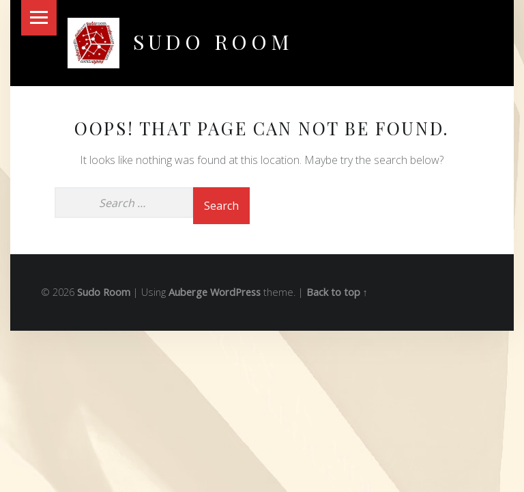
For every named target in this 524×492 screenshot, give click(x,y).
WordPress (235, 292)
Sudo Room (213, 41)
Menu (39, 18)
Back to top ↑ (337, 292)
